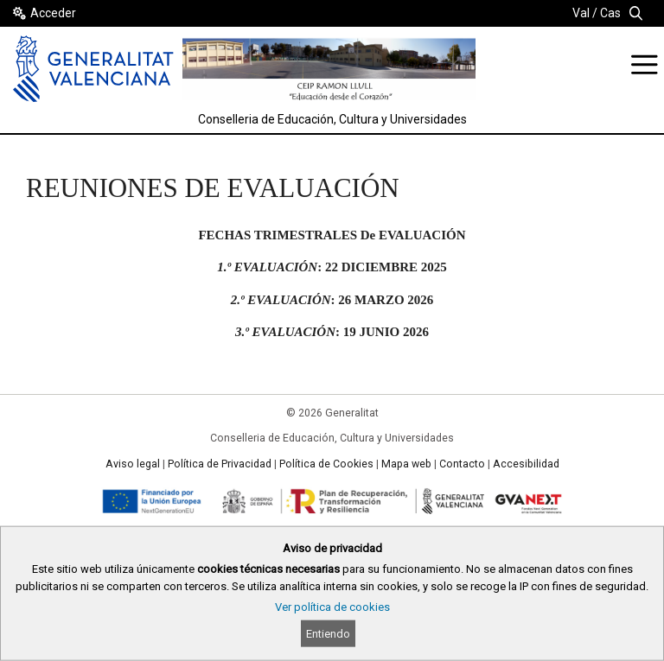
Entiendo (328, 633)
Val (581, 13)
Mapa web (406, 464)
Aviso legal (132, 464)
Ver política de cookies (332, 607)
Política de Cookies (326, 464)
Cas (610, 13)
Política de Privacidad (219, 464)
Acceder (53, 13)
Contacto (462, 464)
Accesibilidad (526, 464)
